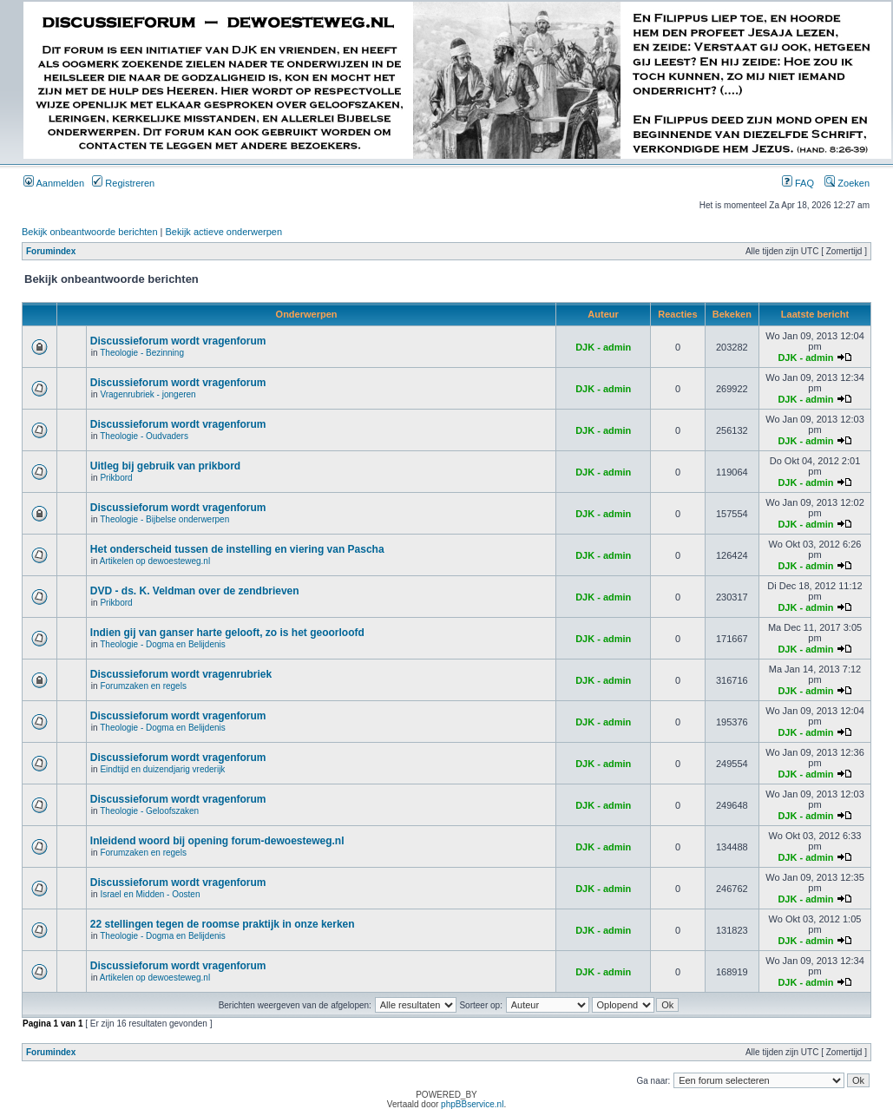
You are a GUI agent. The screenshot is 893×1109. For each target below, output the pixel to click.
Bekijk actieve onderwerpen (224, 231)
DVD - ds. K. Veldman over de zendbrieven (194, 591)
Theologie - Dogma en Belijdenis (163, 644)
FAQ (798, 183)
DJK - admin (603, 347)
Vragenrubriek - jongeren (147, 394)
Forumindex (51, 251)
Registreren (123, 183)
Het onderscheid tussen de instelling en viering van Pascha (237, 549)
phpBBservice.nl (472, 1104)
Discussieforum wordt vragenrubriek (181, 674)
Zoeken (847, 183)
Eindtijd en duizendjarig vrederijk (162, 769)
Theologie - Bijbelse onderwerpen (164, 519)
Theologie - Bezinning (142, 353)
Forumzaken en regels (143, 686)
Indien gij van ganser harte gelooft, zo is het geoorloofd (227, 633)
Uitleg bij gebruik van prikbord (165, 466)
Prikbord (116, 477)
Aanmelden (53, 183)
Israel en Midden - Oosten (150, 894)
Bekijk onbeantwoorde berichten (90, 231)
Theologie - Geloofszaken (149, 811)
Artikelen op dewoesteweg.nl (155, 561)
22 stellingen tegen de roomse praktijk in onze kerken (222, 924)
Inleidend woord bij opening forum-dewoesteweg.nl (217, 841)
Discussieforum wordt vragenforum (178, 341)
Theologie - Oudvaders (144, 436)
